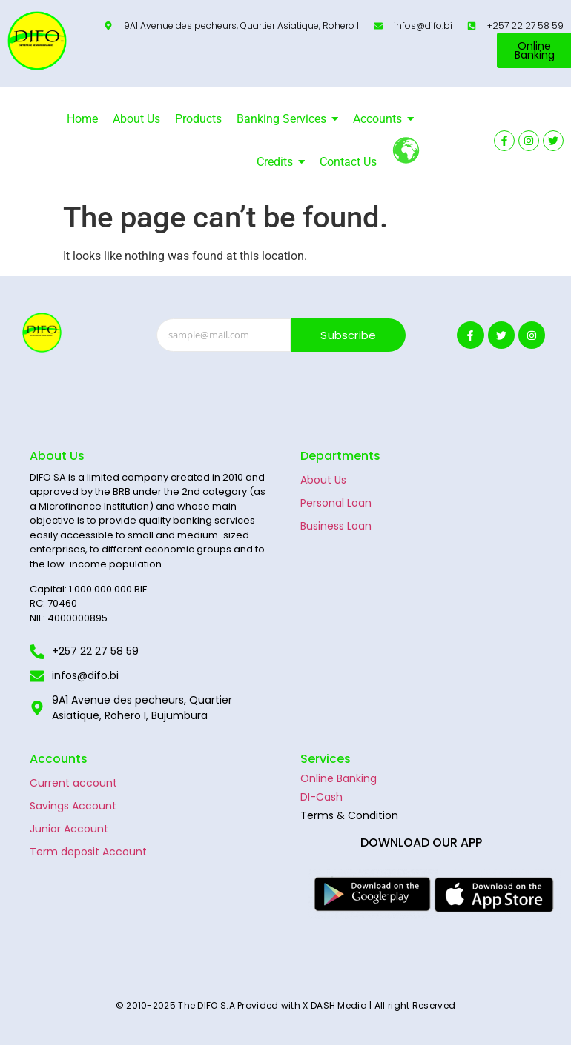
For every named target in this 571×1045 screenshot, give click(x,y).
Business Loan (336, 525)
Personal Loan (336, 502)
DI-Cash (321, 796)
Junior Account (69, 828)
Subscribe (348, 335)
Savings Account (73, 805)
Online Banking (338, 778)
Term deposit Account (88, 851)
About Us (323, 480)
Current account (73, 782)
